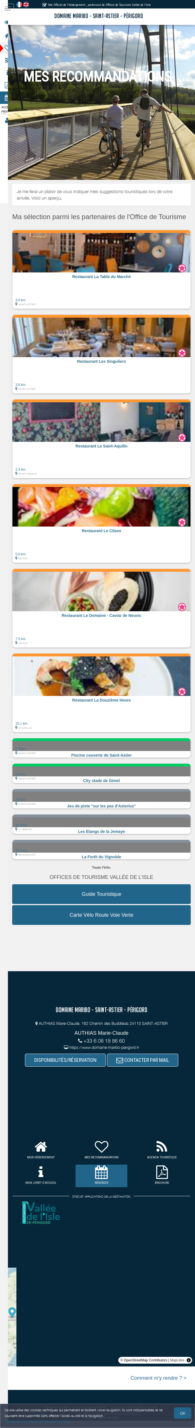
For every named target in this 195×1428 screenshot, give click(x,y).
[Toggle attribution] (188, 1367)
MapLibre (177, 1368)
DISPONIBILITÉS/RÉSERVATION (69, 1067)
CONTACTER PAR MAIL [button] (146, 1067)
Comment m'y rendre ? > (158, 1385)
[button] (105, 276)
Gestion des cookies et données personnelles (37, 1421)
